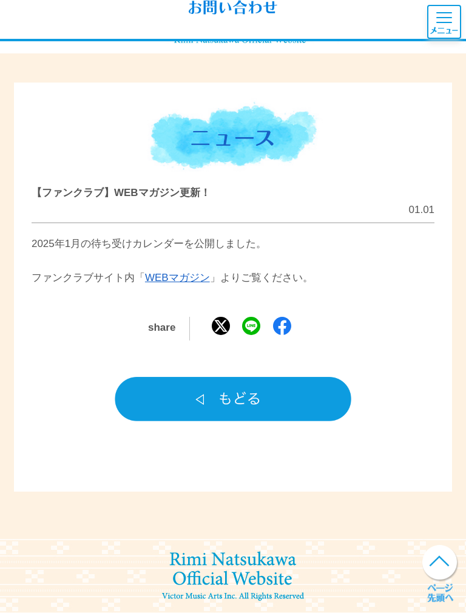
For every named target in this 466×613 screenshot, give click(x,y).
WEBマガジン (177, 277)
